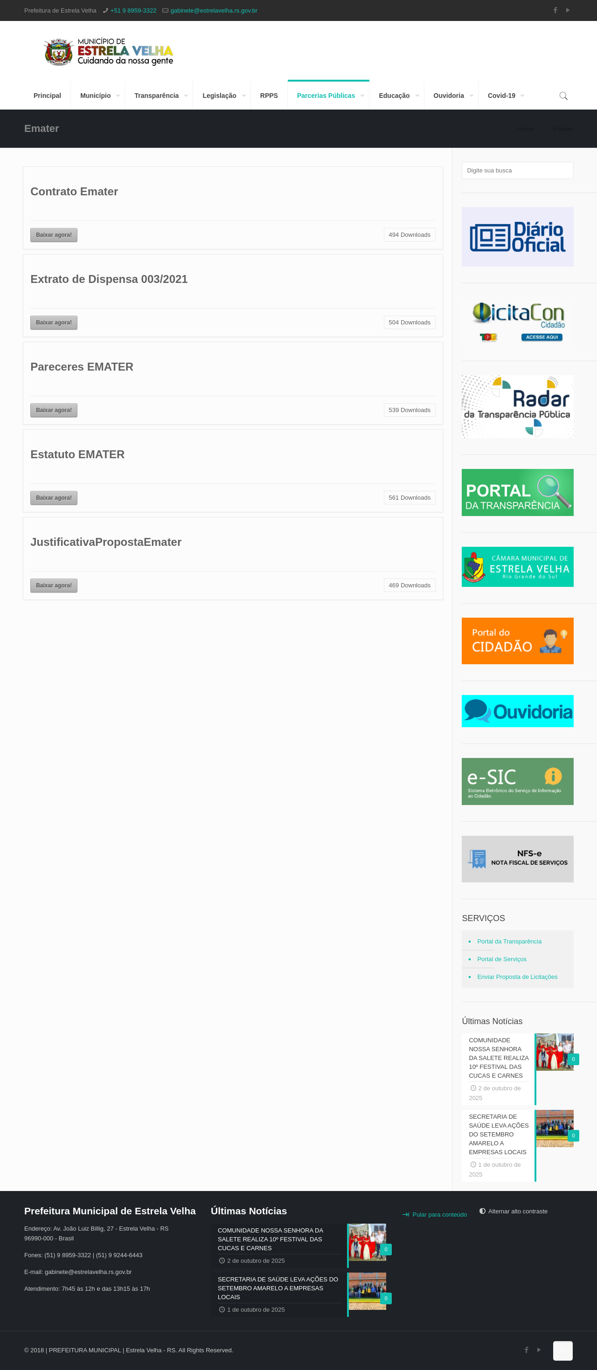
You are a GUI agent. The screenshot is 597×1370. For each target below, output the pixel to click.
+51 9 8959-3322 (134, 10)
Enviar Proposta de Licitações (517, 976)
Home (526, 128)
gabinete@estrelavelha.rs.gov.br (214, 10)
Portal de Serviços (502, 959)
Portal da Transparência (509, 941)
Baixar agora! (54, 235)
